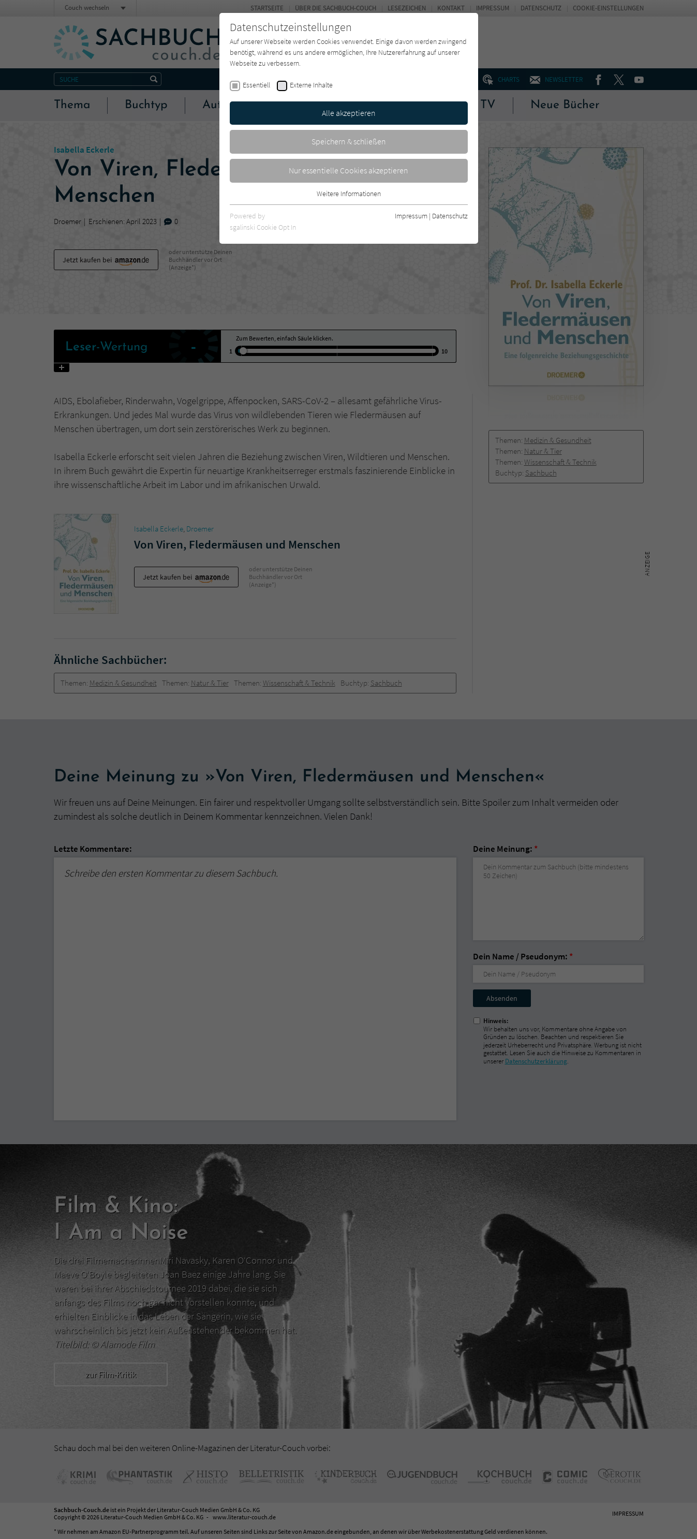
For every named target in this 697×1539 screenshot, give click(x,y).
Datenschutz (450, 215)
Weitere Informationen (349, 193)
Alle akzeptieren (349, 113)
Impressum (411, 215)
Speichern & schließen (349, 141)
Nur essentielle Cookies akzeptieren (348, 170)
